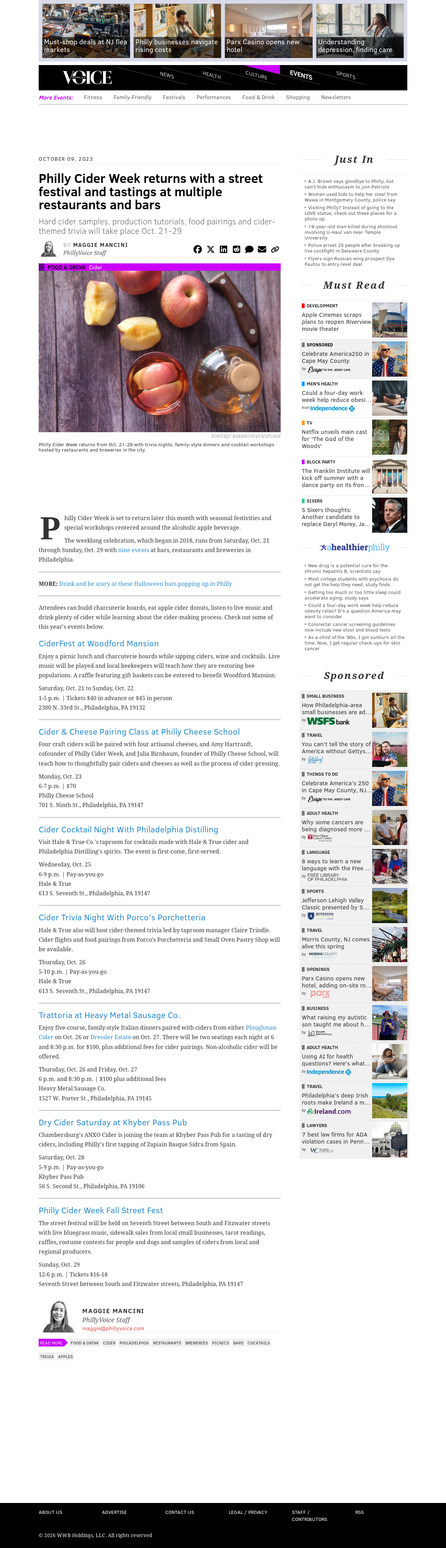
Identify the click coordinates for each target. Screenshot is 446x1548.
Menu (50, 77)
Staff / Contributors (309, 1515)
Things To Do (322, 774)
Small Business (325, 696)
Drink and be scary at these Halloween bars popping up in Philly (145, 584)
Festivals (174, 97)
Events (301, 75)
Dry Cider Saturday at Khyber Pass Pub (113, 1122)
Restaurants (167, 1342)
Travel (315, 735)
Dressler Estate (110, 1037)
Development (322, 305)
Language (318, 852)
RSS (359, 1512)
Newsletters (336, 97)
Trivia (47, 1356)
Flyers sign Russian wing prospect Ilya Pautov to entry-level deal (350, 261)
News (167, 75)
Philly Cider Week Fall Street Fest (101, 1210)
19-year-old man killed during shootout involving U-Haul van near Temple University (351, 232)
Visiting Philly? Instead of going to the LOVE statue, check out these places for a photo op (351, 213)
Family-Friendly (133, 97)
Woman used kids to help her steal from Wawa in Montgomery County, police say (351, 197)
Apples (65, 1356)
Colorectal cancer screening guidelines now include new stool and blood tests (350, 627)
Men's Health (322, 383)
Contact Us (179, 1512)
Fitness (93, 97)
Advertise (114, 1512)
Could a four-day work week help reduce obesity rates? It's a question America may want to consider (353, 611)
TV (309, 423)
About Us (50, 1512)
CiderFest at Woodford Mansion (99, 643)
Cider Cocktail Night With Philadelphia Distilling (128, 829)
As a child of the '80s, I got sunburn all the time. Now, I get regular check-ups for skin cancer (354, 643)
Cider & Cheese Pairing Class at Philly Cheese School (139, 731)
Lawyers (317, 1125)
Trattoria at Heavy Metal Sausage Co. (109, 1015)
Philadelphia (134, 1342)
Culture (256, 75)
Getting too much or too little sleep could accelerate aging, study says (353, 595)
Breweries (196, 1342)
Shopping (298, 97)
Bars (238, 1342)
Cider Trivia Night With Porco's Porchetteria (122, 917)
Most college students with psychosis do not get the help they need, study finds (352, 581)
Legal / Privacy (248, 1512)
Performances (214, 97)
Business (318, 1008)
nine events (133, 550)
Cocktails (259, 1342)
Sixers (315, 501)
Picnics (220, 1342)
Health (212, 75)
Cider (95, 267)
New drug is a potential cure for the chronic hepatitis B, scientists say (346, 568)
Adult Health (322, 813)
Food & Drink (258, 97)
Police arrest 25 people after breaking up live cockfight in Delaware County (352, 248)
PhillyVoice (87, 77)
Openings (318, 969)
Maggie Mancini (100, 244)
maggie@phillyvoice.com (113, 1328)
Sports (346, 75)
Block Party (321, 462)
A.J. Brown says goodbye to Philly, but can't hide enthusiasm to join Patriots (349, 184)
